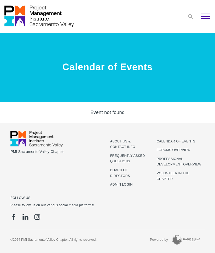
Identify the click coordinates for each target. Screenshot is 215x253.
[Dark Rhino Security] (186, 239)
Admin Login (121, 184)
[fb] (13, 217)
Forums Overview (174, 150)
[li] (25, 217)
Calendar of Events (176, 141)
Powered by (159, 240)
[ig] (37, 217)
